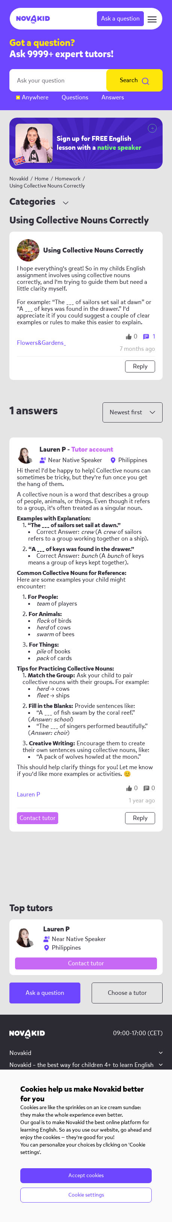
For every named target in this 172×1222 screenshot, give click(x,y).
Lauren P (28, 794)
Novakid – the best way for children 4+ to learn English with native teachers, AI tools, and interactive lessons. (81, 1068)
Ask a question (120, 18)
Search (134, 80)
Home (41, 178)
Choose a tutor (127, 993)
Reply (140, 366)
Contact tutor (38, 818)
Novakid (18, 178)
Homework (68, 178)
